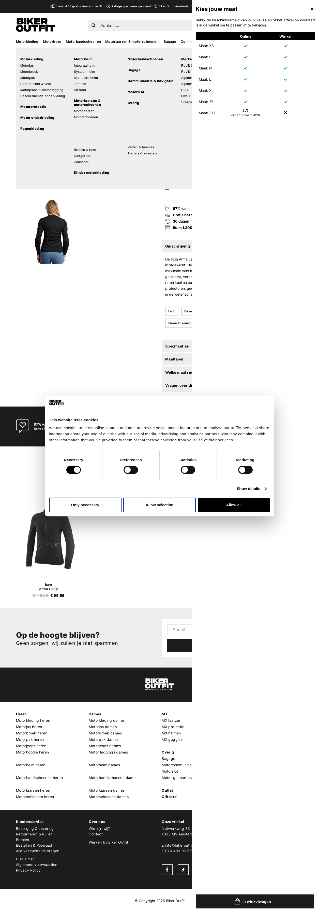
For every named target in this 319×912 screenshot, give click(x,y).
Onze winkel (173, 821)
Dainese (242, 758)
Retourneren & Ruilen (34, 834)
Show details (248, 488)
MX (259, 41)
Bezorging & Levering (35, 828)
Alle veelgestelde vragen (37, 851)
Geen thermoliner (183, 323)
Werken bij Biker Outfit (108, 842)
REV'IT (240, 720)
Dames (190, 311)
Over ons (97, 821)
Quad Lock (244, 771)
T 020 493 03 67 (177, 851)
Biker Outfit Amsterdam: (197, 6)
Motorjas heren (29, 727)
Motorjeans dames (105, 746)
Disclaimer (25, 859)
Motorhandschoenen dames (113, 777)
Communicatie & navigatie (203, 41)
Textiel (211, 311)
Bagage (170, 41)
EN (250, 24)
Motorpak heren (30, 739)
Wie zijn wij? (99, 828)
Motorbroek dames (105, 733)
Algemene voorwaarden (36, 864)
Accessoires (241, 41)
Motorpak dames (103, 739)
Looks (286, 41)
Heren (21, 714)
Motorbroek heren (31, 733)
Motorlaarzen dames (107, 790)
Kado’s (271, 41)
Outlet (167, 790)
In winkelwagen (219, 153)
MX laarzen (171, 720)
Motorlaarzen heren (33, 790)
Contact (96, 834)
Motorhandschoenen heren (39, 777)
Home (165, 51)
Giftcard (169, 796)
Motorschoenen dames (109, 796)
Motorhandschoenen (83, 41)
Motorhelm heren (30, 765)
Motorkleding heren (33, 720)
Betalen (22, 839)
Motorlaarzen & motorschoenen (132, 41)
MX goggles (172, 739)
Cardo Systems (248, 752)
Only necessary (85, 505)
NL (242, 24)
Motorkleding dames (107, 720)
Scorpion (242, 733)
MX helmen (171, 733)
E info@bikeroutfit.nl (179, 845)
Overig (168, 752)
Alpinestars (244, 727)
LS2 (238, 790)
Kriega (240, 777)
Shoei (239, 739)
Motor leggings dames (108, 752)
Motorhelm (52, 41)
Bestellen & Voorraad (34, 845)
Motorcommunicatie (179, 765)
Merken (241, 714)
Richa (239, 784)
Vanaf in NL (77, 6)
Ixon (166, 60)
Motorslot (170, 771)
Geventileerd (272, 311)
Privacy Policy (28, 870)
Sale (298, 41)
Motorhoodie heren (32, 752)
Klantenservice (30, 821)
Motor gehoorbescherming (185, 777)
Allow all (234, 505)
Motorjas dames (103, 727)
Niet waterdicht (238, 311)
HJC (238, 746)
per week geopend (128, 6)
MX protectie (173, 727)
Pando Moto (245, 765)
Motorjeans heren (31, 746)
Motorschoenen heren (35, 796)
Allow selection (159, 505)
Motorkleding (27, 41)
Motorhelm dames (104, 765)
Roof (239, 796)
